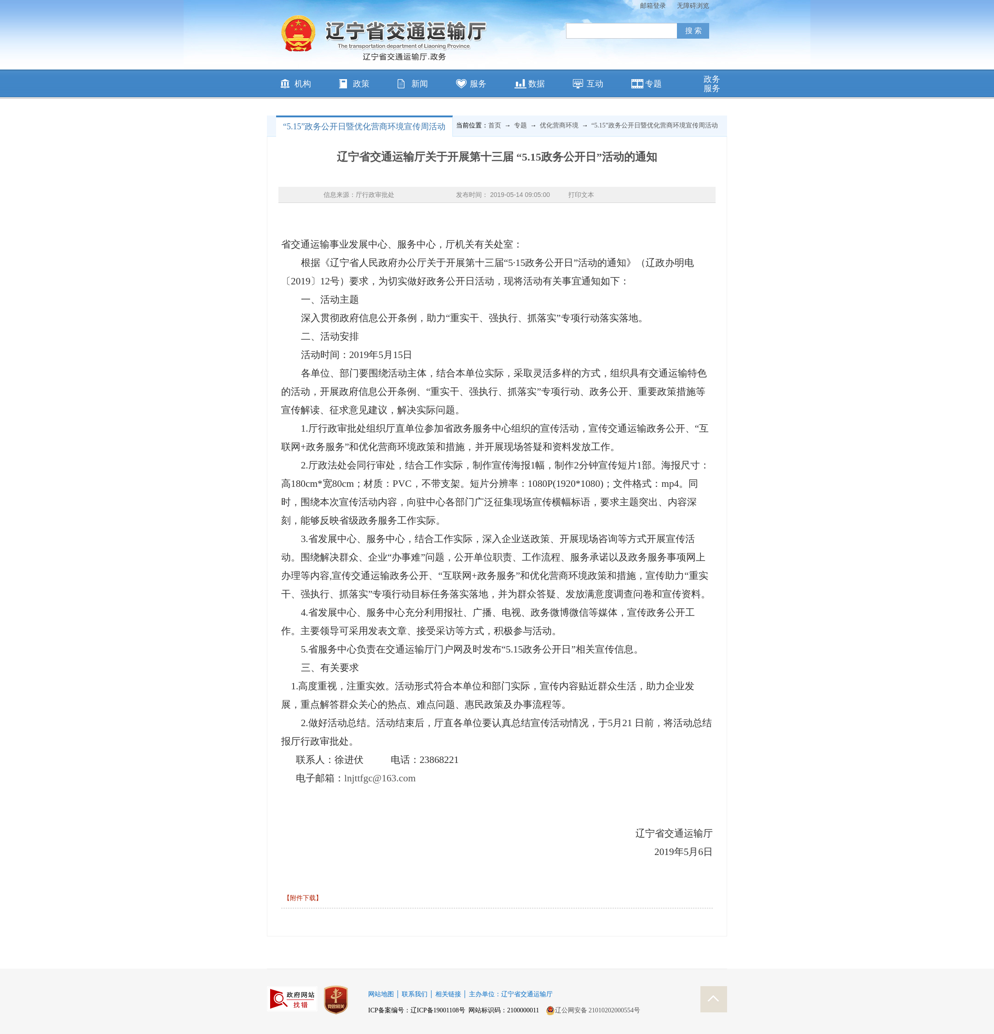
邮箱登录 (653, 5)
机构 (303, 83)
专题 (653, 83)
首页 (494, 125)
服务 (478, 83)
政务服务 (712, 84)
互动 (595, 83)
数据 (536, 83)
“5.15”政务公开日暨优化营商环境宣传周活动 (364, 126)
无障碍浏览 (693, 5)
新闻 (419, 83)
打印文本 (581, 194)
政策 (361, 83)
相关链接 (448, 994)
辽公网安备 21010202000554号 (593, 1010)
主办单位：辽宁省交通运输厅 (511, 994)
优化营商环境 (559, 125)
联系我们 (415, 994)
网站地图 (381, 994)
